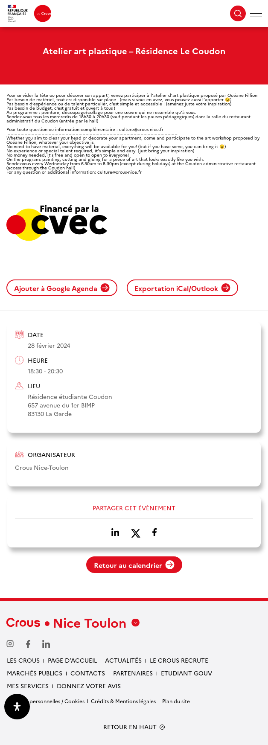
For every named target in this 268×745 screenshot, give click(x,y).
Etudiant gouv (186, 673)
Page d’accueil (72, 660)
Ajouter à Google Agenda (62, 288)
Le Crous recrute (179, 660)
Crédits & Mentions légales (123, 700)
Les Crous (23, 660)
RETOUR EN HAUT (130, 727)
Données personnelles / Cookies (45, 700)
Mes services (28, 685)
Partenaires (133, 673)
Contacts (87, 673)
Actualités (123, 660)
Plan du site (176, 700)
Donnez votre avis (89, 685)
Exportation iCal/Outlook (182, 288)
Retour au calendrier (134, 565)
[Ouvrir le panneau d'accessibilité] (17, 706)
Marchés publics (34, 673)
